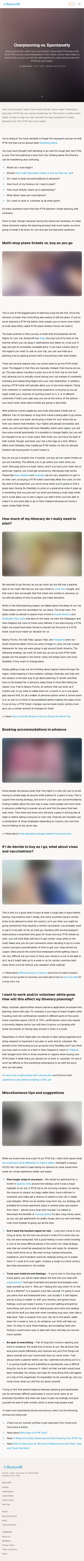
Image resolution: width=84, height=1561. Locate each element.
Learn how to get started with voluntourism (28, 1075)
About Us (6, 1536)
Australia (39, 475)
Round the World (9, 1516)
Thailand (73, 1049)
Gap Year (6, 1504)
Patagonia (59, 639)
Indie (42, 338)
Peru (64, 588)
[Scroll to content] (42, 97)
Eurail (4, 1520)
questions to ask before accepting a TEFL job (26, 1079)
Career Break (7, 1496)
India (22, 618)
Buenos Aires (24, 1183)
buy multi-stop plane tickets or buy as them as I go (44, 173)
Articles (5, 1487)
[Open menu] (79, 4)
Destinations (7, 1491)
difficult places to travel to (33, 972)
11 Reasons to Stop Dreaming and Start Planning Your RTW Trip (47, 1438)
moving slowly (43, 1214)
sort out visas (70, 977)
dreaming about (48, 142)
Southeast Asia (10, 618)
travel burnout (14, 1282)
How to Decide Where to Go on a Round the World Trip (41, 716)
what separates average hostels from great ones (45, 833)
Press (4, 1554)
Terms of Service (9, 1549)
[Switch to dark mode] (71, 4)
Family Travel (7, 1500)
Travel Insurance (9, 1525)
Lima (57, 588)
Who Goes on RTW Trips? (33, 1432)
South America (63, 614)
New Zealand (21, 475)
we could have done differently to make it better (28, 1162)
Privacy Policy (8, 1545)
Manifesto (6, 1541)
